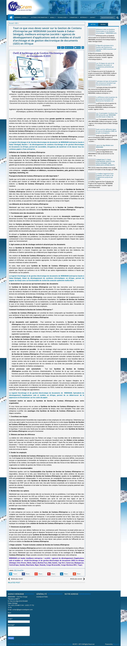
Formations (73, 17)
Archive (103, 24)
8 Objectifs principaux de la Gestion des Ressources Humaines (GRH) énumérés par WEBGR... (106, 48)
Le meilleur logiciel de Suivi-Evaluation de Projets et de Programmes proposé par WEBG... (105, 176)
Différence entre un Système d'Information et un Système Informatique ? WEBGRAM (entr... (106, 31)
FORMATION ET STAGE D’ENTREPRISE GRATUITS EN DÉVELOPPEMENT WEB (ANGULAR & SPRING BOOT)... (105, 162)
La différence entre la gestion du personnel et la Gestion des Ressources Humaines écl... (106, 99)
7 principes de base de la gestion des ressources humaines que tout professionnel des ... (106, 83)
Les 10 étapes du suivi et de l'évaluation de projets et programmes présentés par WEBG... (105, 66)
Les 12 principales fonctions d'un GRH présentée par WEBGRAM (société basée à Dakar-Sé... (106, 115)
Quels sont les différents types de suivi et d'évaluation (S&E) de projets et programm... (106, 131)
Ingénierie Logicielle (21, 17)
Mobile (52, 17)
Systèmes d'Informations (39, 17)
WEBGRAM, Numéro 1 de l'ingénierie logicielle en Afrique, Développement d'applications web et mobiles (40, 644)
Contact (92, 17)
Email (77, 47)
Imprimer (69, 47)
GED (15, 570)
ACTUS (93, 24)
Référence (83, 17)
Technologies (62, 17)
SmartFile (20, 570)
